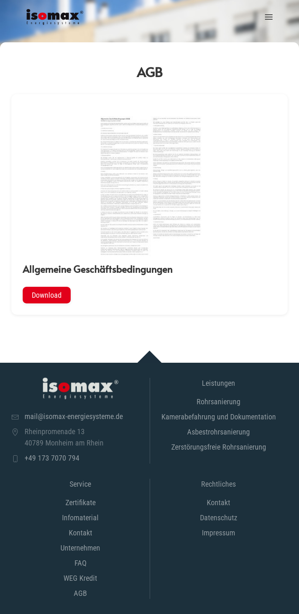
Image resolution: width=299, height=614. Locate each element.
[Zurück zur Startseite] (54, 17)
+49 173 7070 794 (52, 457)
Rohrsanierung (218, 401)
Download (47, 295)
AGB (80, 593)
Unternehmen (80, 547)
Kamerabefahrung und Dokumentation (218, 416)
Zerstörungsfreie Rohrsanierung (218, 447)
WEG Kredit (80, 578)
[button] (269, 17)
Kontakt (80, 532)
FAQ (80, 563)
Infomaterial (80, 517)
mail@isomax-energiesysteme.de (74, 416)
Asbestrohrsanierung (218, 431)
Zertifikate (80, 502)
